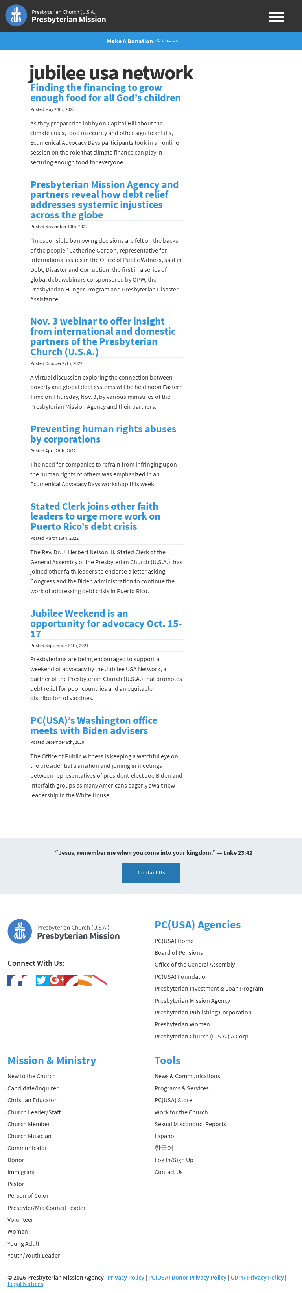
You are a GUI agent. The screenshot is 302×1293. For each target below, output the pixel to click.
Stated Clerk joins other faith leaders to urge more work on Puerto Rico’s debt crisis (95, 516)
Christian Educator (32, 1100)
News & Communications (187, 1076)
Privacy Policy (125, 1277)
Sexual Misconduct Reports (190, 1124)
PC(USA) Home (174, 940)
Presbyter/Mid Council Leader (46, 1208)
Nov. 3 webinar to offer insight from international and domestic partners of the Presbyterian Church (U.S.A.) (103, 336)
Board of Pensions (179, 952)
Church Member (28, 1124)
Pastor (15, 1184)
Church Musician (29, 1136)
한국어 (164, 1148)
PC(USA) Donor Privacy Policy (187, 1277)
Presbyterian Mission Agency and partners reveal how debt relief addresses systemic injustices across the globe (104, 199)
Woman (17, 1231)
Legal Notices (25, 1283)
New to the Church (31, 1076)
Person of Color (28, 1195)
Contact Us (151, 872)
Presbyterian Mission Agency (192, 1000)
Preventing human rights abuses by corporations (103, 433)
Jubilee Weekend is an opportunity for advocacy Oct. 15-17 (106, 623)
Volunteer (20, 1219)
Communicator (27, 1148)
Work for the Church (181, 1112)
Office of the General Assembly (195, 964)
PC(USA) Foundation (182, 976)
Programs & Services (182, 1088)
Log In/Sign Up (174, 1160)
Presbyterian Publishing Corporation (203, 1012)
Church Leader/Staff (34, 1112)
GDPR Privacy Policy (257, 1277)
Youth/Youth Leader (33, 1255)
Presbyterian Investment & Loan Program (209, 988)
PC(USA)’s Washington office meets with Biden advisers (93, 725)
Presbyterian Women (182, 1024)
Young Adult (23, 1243)
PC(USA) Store (173, 1100)
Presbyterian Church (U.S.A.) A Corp (202, 1036)
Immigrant (21, 1172)
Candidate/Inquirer (33, 1088)
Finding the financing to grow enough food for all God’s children (105, 92)
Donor (15, 1160)
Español (165, 1136)
